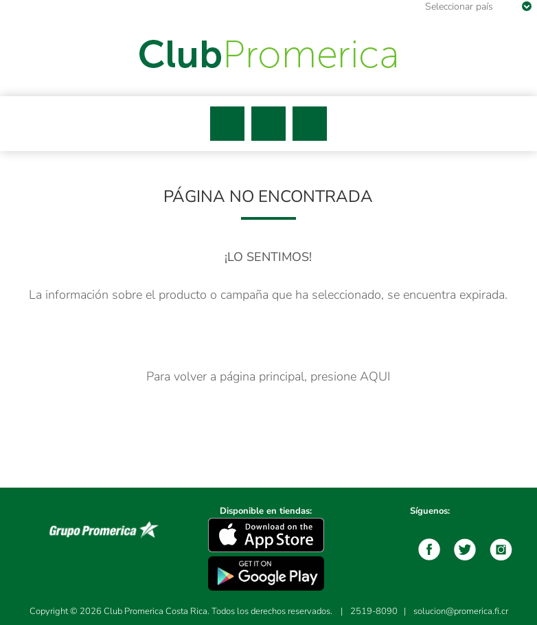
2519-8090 (374, 611)
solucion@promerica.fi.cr (460, 611)
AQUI (375, 376)
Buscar (268, 123)
